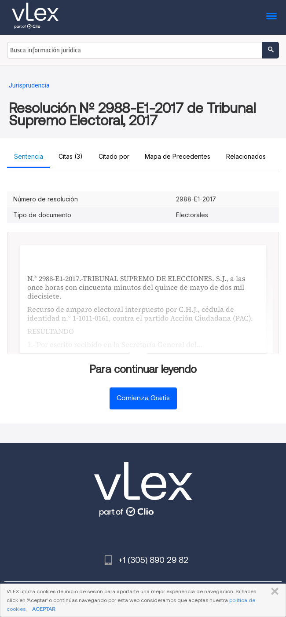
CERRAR (273, 591)
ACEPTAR (43, 609)
